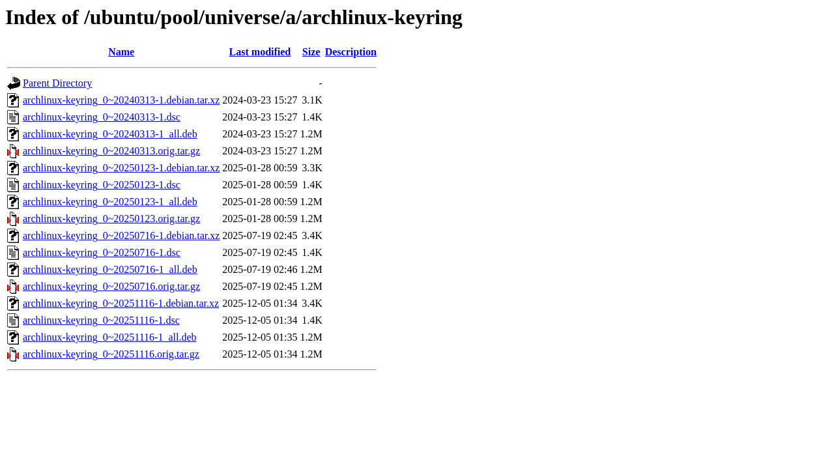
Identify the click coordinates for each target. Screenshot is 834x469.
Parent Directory (57, 83)
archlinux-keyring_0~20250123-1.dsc (101, 184)
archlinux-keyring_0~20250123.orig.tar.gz (111, 218)
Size (311, 51)
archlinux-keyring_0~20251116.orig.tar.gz (111, 354)
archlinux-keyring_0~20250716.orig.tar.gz (111, 286)
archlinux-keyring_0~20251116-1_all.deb (110, 337)
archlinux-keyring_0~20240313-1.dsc (101, 116)
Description (351, 51)
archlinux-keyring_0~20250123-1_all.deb (110, 201)
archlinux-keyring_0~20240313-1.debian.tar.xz (121, 100)
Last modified (260, 51)
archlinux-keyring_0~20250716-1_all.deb (110, 269)
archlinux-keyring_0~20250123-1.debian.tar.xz (121, 167)
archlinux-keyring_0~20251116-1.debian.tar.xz (121, 303)
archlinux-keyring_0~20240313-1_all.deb (110, 133)
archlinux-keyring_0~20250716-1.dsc (101, 252)
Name (121, 51)
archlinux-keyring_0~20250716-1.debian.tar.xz (121, 235)
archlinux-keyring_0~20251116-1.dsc (101, 320)
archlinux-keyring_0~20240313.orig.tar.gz (111, 150)
